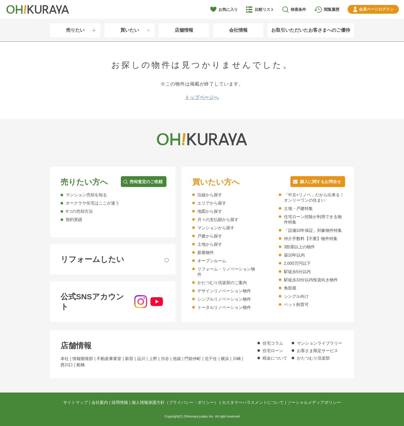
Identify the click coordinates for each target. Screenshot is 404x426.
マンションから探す (215, 228)
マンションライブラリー (319, 343)
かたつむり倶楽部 (313, 358)
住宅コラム (273, 343)
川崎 (237, 358)
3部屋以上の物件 (299, 247)
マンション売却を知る (86, 195)
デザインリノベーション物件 (224, 291)
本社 (65, 358)
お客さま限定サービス (317, 350)
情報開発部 (82, 358)
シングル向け (296, 296)
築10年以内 (294, 255)
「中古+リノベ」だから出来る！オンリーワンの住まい (314, 197)
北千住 (211, 358)
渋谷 (165, 358)
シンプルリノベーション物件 (224, 299)
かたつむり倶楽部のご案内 (222, 282)
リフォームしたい (92, 259)
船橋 (81, 365)
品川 (141, 358)
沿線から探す (209, 195)
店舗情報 (184, 30)
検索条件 (298, 9)
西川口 (67, 365)
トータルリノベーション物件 (224, 307)
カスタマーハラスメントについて (253, 402)
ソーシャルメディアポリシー (314, 402)
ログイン (376, 9)
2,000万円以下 (297, 263)
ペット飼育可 (296, 304)
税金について (275, 358)
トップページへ (202, 97)
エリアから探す (211, 203)
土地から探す (209, 244)
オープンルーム (211, 261)
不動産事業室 (109, 358)
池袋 (177, 358)
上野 (153, 358)
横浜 (225, 358)
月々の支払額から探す (218, 219)
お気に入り (228, 9)
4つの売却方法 (79, 211)
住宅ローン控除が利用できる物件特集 (313, 219)
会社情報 (238, 30)
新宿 (129, 358)
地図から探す (209, 211)
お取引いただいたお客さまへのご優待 (310, 30)
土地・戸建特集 (298, 208)
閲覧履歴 (331, 9)
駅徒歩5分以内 (297, 271)
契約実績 (74, 219)
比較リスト (264, 9)
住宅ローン (273, 350)
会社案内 (99, 402)
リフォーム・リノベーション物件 (226, 272)
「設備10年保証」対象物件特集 (313, 230)
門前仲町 (192, 358)
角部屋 (290, 288)
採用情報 (120, 402)
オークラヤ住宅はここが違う (92, 203)
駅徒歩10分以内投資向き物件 (311, 280)
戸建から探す (209, 236)
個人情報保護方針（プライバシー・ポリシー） (175, 402)
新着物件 (205, 252)
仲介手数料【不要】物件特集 (311, 238)
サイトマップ (75, 402)
